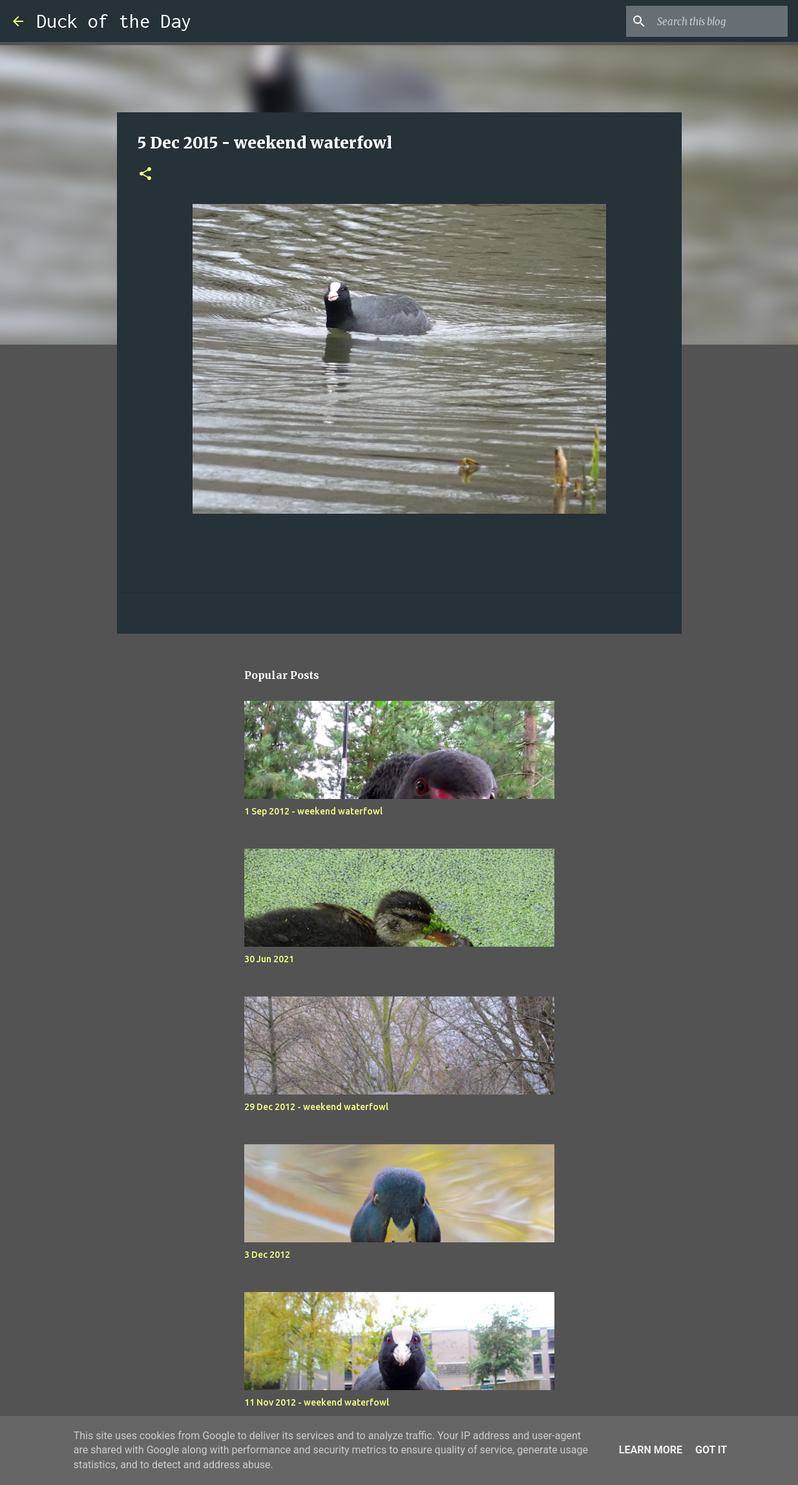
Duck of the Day (113, 21)
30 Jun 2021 (269, 959)
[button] (145, 174)
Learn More (650, 1450)
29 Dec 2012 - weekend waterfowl (316, 1107)
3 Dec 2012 (267, 1254)
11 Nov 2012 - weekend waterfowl (316, 1402)
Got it (711, 1450)
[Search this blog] (720, 21)
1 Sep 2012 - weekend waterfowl (313, 811)
